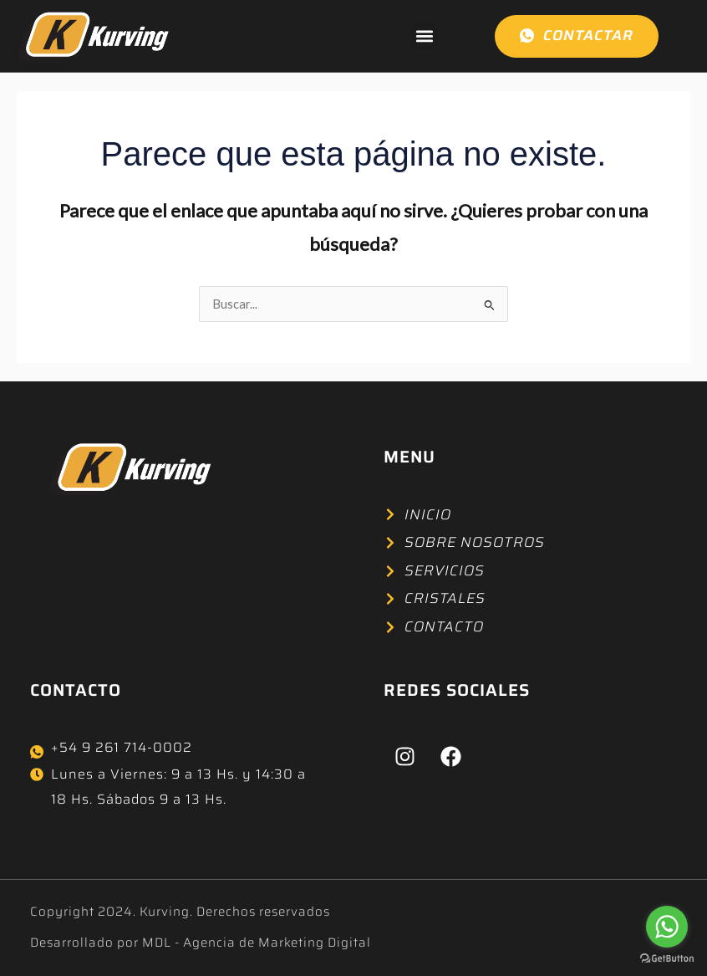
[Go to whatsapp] (667, 927)
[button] (424, 36)
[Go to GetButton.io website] (667, 958)
